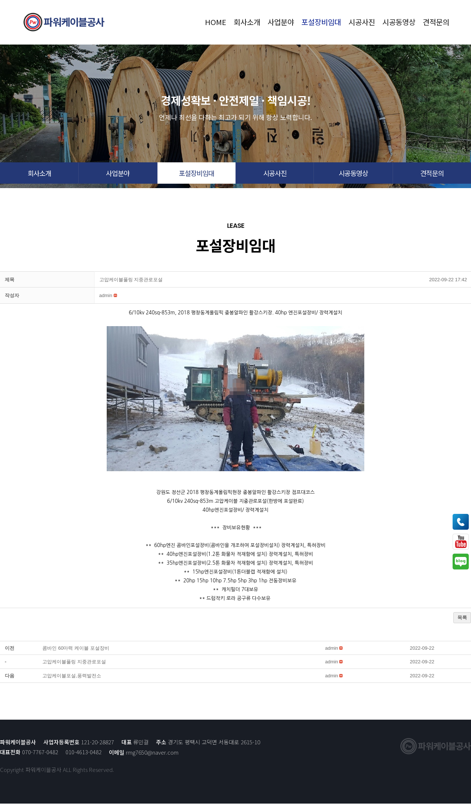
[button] (39, 175)
